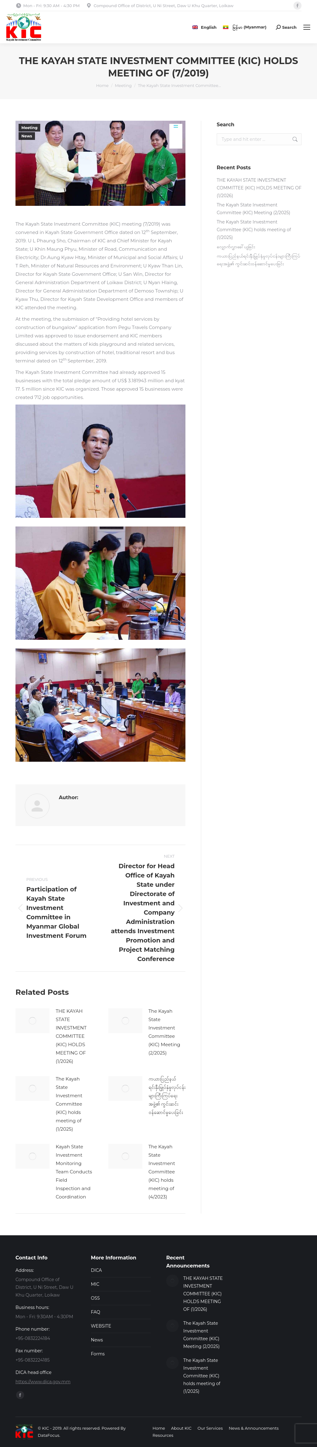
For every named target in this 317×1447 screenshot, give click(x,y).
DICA (96, 1270)
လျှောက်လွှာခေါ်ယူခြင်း (236, 246)
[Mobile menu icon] (307, 27)
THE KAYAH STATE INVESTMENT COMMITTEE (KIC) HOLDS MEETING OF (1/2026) (71, 1036)
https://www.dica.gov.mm (43, 1381)
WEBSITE (101, 1326)
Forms (98, 1354)
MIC (95, 1284)
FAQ (95, 1312)
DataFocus (48, 1435)
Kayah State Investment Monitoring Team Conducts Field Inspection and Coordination (74, 1172)
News (26, 136)
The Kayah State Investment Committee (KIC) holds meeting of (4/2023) (162, 1172)
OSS (95, 1298)
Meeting (29, 127)
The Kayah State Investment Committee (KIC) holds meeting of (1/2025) (69, 1104)
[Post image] (32, 1020)
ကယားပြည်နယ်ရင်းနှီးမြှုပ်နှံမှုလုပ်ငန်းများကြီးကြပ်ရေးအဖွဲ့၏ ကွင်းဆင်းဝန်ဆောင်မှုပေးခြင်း (167, 1095)
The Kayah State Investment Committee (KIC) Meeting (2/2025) (164, 1032)
